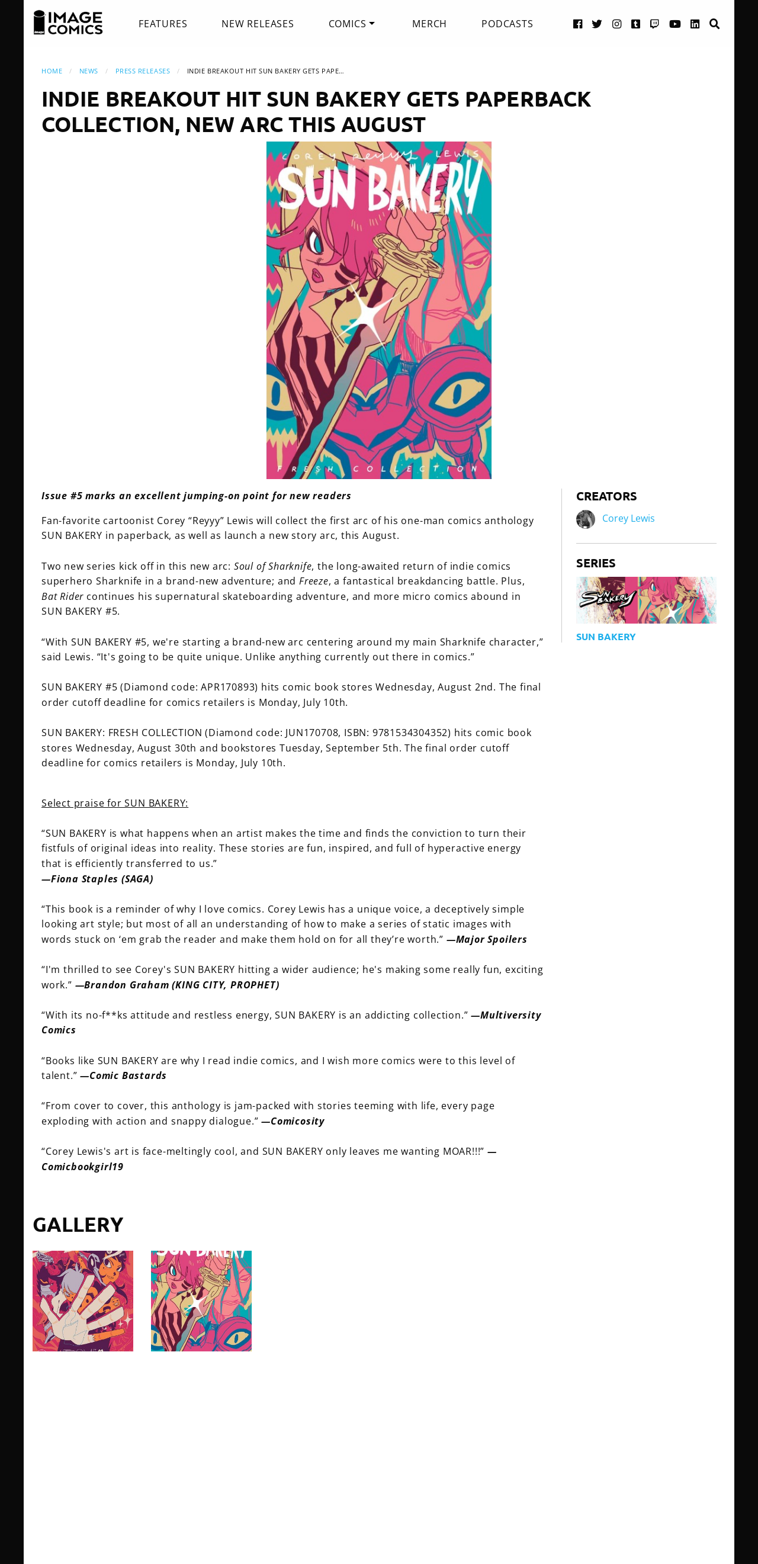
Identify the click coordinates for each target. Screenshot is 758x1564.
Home (51, 70)
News (88, 70)
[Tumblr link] (636, 23)
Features (163, 23)
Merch (429, 23)
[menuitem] (163, 23)
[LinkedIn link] (695, 23)
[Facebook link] (578, 23)
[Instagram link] (617, 23)
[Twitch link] (655, 23)
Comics (348, 23)
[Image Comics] (68, 22)
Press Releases (143, 70)
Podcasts (507, 23)
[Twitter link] (597, 23)
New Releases (257, 23)
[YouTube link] (675, 23)
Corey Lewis (628, 518)
